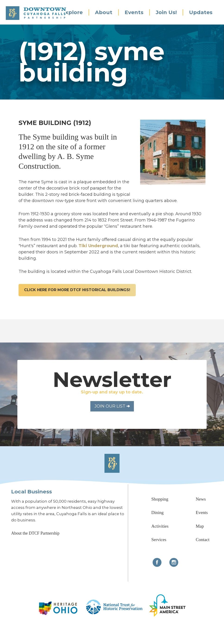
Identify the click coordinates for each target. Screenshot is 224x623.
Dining (157, 512)
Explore (72, 12)
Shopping (159, 499)
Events (134, 12)
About (103, 12)
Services (158, 539)
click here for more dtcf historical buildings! (77, 290)
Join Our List (112, 406)
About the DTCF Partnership (35, 533)
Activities (159, 526)
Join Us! (166, 12)
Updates (200, 12)
